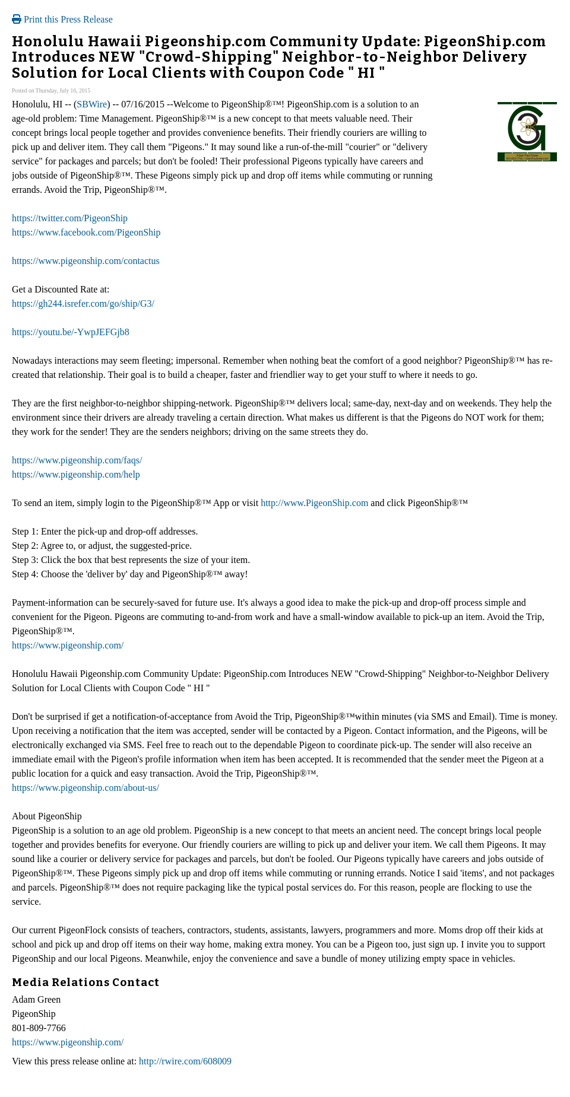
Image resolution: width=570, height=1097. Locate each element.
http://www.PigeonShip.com (314, 503)
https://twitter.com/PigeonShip (70, 218)
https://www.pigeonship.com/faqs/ (77, 460)
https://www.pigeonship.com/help (76, 474)
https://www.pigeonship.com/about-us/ (85, 788)
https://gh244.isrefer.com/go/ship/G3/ (83, 303)
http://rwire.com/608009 (185, 1061)
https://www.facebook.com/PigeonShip (86, 232)
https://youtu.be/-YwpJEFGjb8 (70, 332)
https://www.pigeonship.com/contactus (86, 261)
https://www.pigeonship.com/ (68, 645)
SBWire (92, 104)
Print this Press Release (62, 19)
